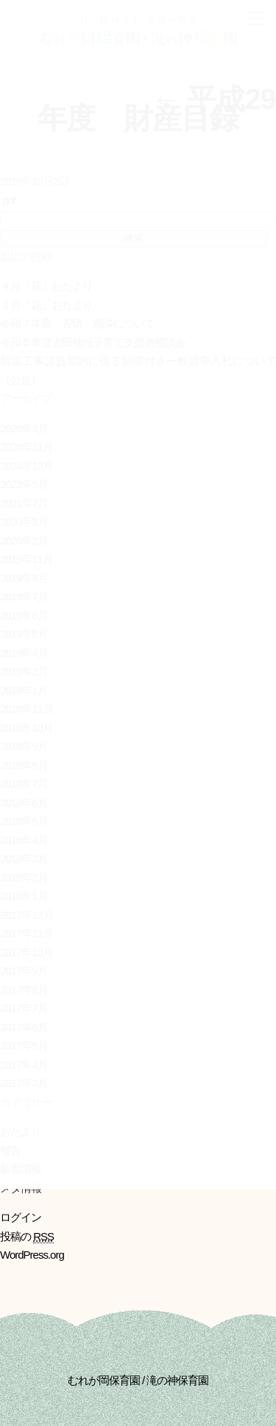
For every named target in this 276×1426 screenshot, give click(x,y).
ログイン (20, 1217)
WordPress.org (32, 1254)
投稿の (27, 1236)
